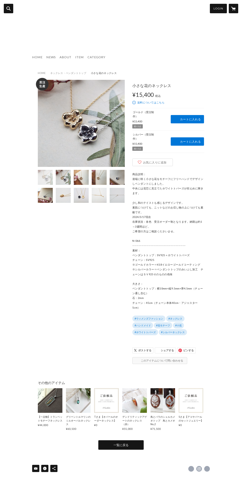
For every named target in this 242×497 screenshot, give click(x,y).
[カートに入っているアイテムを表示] (233, 8)
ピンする (188, 350)
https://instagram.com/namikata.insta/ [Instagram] (199, 469)
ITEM (79, 57)
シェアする (167, 350)
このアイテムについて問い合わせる (162, 360)
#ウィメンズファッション (149, 318)
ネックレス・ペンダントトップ (68, 73)
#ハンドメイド (143, 325)
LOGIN (218, 8)
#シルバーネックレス (173, 332)
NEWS (51, 57)
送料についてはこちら (150, 102)
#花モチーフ (163, 325)
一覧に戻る (121, 445)
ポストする (144, 350)
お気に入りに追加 (155, 162)
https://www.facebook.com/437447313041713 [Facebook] (191, 469)
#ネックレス (175, 318)
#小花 (178, 325)
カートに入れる (190, 119)
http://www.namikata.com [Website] (207, 469)
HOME (37, 57)
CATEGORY (96, 57)
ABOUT (65, 57)
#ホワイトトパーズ (145, 332)
